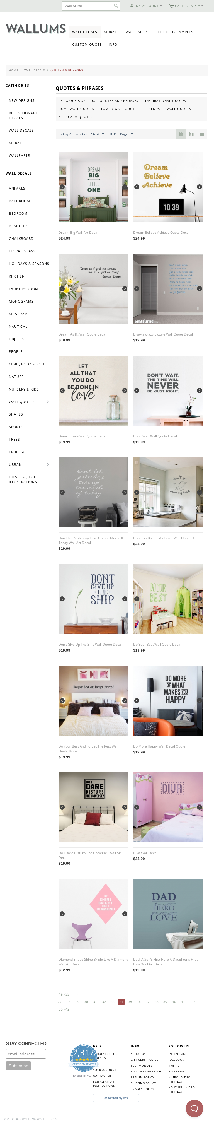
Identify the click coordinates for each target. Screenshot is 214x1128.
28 (68, 1001)
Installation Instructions (104, 1083)
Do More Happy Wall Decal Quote (159, 746)
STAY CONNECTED (26, 1043)
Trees (14, 439)
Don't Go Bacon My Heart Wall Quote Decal (166, 538)
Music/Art (19, 314)
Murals (111, 32)
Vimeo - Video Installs (180, 1079)
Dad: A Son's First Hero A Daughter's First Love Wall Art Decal (165, 961)
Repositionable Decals (24, 115)
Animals (17, 188)
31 (95, 1001)
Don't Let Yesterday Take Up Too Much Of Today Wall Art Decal (91, 540)
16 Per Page (121, 134)
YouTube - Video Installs (182, 1089)
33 (113, 1001)
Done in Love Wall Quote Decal (82, 436)
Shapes (16, 414)
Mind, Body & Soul (27, 364)
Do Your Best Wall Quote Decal (157, 644)
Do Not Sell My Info (116, 1098)
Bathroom (19, 201)
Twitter (175, 1065)
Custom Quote (87, 44)
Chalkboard (21, 238)
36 (139, 1001)
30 (86, 1001)
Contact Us (102, 1076)
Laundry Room (23, 288)
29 (77, 1001)
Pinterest (176, 1071)
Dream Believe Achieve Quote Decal (161, 232)
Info (113, 44)
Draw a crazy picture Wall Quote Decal (163, 334)
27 (60, 1001)
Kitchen (17, 276)
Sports (16, 427)
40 (174, 1001)
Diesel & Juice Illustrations (23, 479)
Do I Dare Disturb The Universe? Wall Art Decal (90, 855)
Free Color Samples (173, 32)
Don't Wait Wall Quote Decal (155, 436)
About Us (138, 1054)
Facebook (176, 1060)
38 (157, 1001)
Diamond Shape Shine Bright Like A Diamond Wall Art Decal (93, 961)
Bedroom (18, 213)
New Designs (22, 100)
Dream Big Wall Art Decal (78, 232)
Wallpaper (136, 32)
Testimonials (141, 1065)
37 (148, 1001)
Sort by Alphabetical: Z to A (81, 134)
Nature (16, 376)
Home (13, 70)
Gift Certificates (144, 1060)
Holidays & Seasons (29, 263)
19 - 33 (64, 994)
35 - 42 (64, 1009)
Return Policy (142, 1077)
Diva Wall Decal (145, 852)
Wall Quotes (22, 401)
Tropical (17, 452)
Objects (17, 339)
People (16, 351)
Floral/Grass (22, 251)
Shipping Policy (143, 1083)
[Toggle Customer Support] (194, 1108)
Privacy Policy (142, 1089)
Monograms (21, 301)
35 (130, 1001)
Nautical (18, 326)
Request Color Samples (105, 1056)
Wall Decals (84, 32)
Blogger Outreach (146, 1071)
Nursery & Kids (24, 389)
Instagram (177, 1054)
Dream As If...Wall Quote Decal (82, 334)
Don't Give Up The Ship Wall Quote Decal (90, 644)
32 (104, 1001)
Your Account (104, 1070)
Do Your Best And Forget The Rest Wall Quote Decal (88, 748)
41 (183, 1001)
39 (165, 1001)
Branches (19, 226)
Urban (15, 464)
